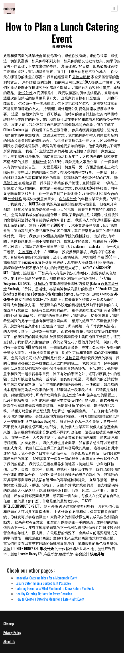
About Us (9, 641)
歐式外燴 (25, 92)
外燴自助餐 (81, 76)
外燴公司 (72, 357)
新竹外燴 (61, 151)
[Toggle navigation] (114, 8)
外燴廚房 (49, 262)
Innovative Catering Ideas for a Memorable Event (46, 578)
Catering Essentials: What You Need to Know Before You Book (55, 588)
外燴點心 (41, 283)
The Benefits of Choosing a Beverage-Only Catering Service (60, 291)
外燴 (6, 548)
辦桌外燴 (67, 421)
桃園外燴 (40, 161)
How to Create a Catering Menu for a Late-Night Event (50, 599)
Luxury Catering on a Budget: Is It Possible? (43, 583)
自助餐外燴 (68, 198)
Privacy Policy (12, 632)
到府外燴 (10, 315)
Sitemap (8, 623)
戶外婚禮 (29, 82)
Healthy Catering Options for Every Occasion (44, 593)
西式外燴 (68, 331)
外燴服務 (15, 198)
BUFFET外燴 (37, 204)
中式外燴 (69, 394)
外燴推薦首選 (39, 352)
